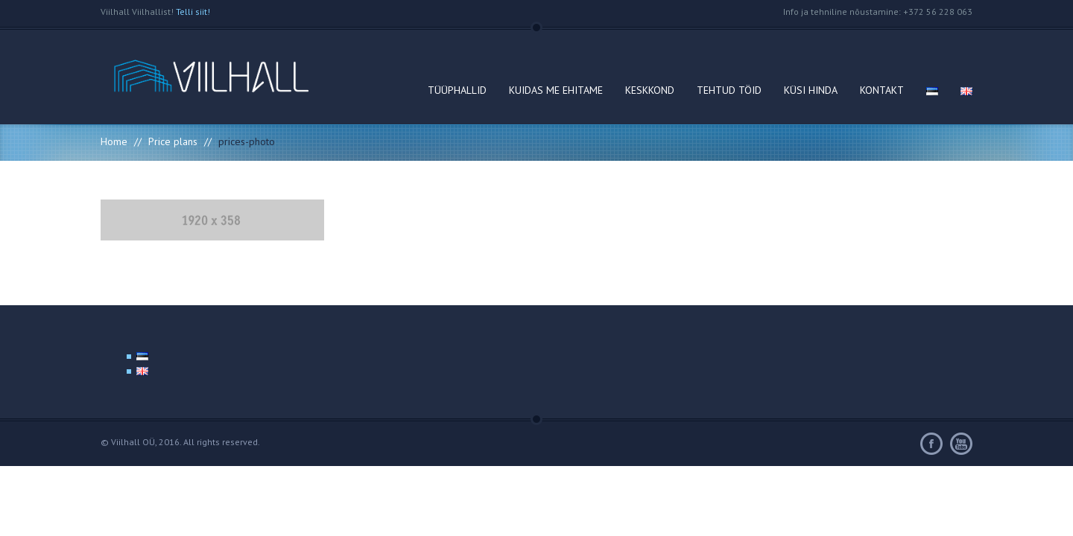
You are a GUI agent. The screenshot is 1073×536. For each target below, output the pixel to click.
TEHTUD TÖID (729, 90)
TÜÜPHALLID (457, 90)
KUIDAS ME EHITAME (556, 90)
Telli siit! (193, 11)
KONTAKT (882, 90)
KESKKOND (649, 90)
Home (114, 141)
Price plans (172, 141)
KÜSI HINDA (811, 90)
